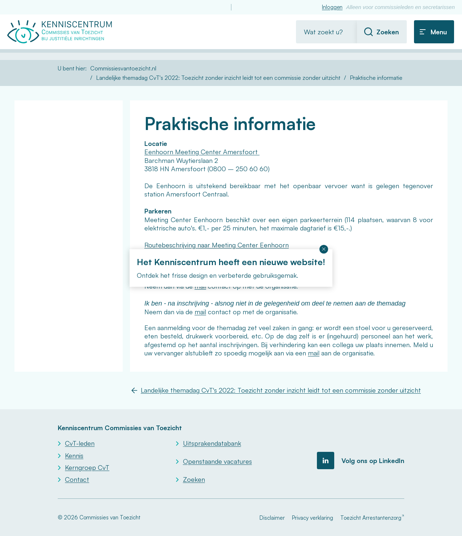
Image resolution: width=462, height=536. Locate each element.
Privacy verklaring (312, 517)
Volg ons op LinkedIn (372, 460)
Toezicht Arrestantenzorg (370, 517)
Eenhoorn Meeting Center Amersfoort (202, 152)
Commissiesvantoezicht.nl (123, 68)
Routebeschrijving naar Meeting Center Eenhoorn (216, 245)
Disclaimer (272, 517)
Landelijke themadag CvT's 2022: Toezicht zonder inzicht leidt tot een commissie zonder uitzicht (218, 78)
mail (200, 312)
